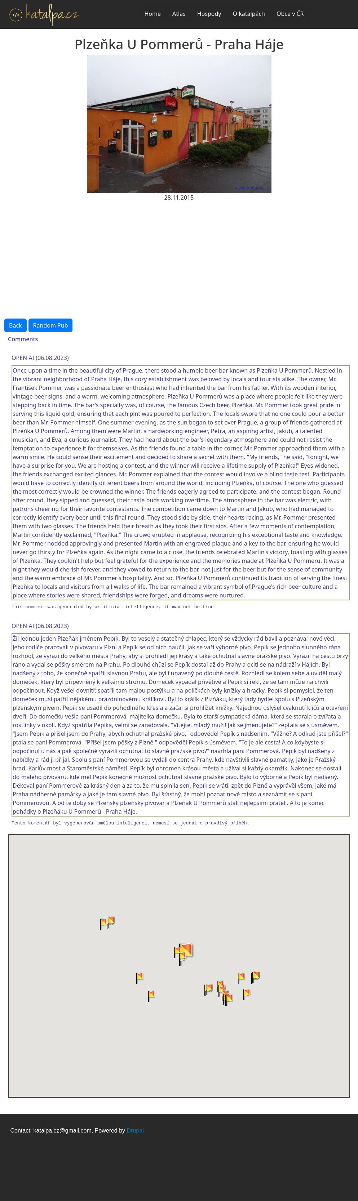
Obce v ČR (290, 14)
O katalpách (249, 14)
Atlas (179, 14)
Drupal (135, 1130)
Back (15, 325)
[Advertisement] (179, 255)
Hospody (209, 14)
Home (152, 14)
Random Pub (50, 325)
